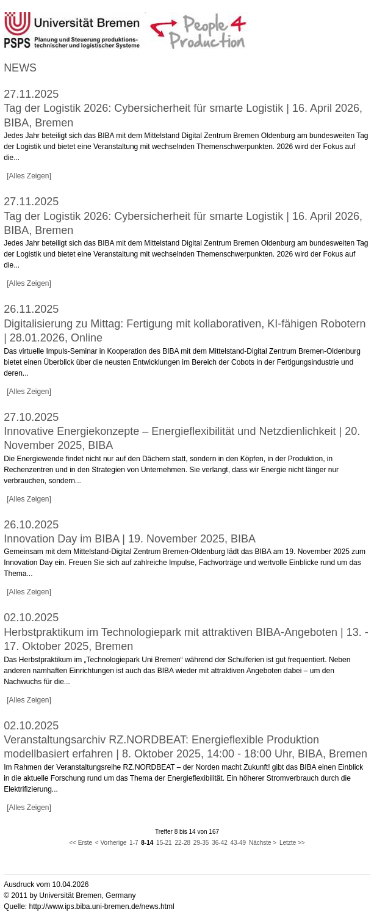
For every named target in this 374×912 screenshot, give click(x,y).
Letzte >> (292, 842)
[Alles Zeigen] (29, 176)
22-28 (182, 842)
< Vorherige (110, 842)
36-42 (220, 842)
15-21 (164, 842)
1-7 (133, 842)
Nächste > (262, 842)
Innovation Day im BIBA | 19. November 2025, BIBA (130, 539)
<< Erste (80, 842)
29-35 (201, 842)
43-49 (238, 842)
